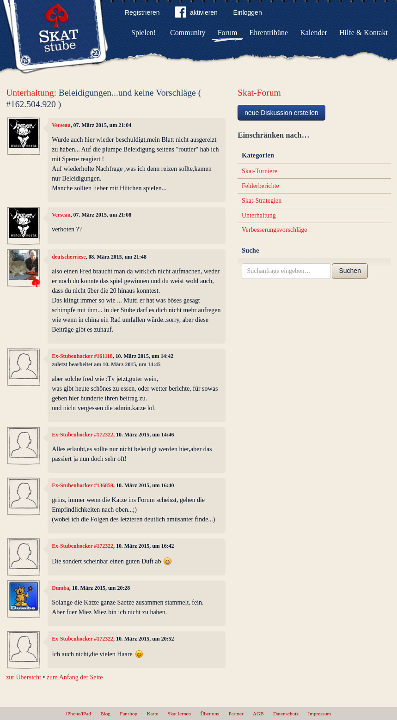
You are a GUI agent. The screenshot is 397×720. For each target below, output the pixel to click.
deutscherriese (69, 257)
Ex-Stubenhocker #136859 (82, 485)
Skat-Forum (259, 92)
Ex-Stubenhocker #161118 (82, 356)
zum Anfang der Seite (75, 677)
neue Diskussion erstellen (281, 112)
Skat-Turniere (259, 171)
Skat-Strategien (261, 200)
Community (187, 32)
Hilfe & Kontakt (363, 32)
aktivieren (196, 14)
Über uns (209, 713)
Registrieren (142, 12)
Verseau (61, 125)
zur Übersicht (23, 677)
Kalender (313, 32)
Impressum (319, 713)
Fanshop (128, 713)
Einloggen (247, 12)
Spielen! (143, 32)
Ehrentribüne (269, 32)
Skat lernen (179, 713)
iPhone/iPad (78, 713)
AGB (258, 713)
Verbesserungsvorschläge (274, 229)
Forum (228, 32)
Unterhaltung (30, 92)
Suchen (349, 270)
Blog (105, 713)
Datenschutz (286, 713)
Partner (235, 713)
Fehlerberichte (260, 185)
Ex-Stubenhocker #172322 (82, 434)
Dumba (60, 588)
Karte (152, 713)
